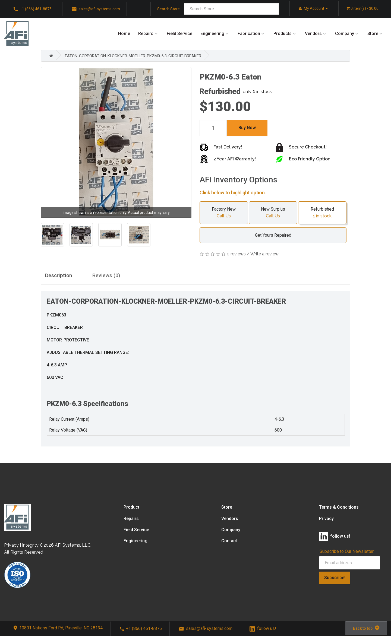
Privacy (326, 519)
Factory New (223, 213)
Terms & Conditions (339, 508)
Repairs (145, 33)
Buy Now (247, 127)
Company (344, 33)
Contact (229, 541)
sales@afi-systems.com (96, 9)
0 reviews (236, 253)
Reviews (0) (117, 275)
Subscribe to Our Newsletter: (347, 552)
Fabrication (249, 33)
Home (124, 33)
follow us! (263, 629)
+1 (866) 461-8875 (33, 9)
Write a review (264, 253)
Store (372, 33)
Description (60, 275)
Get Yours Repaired (270, 235)
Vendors (313, 33)
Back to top (366, 629)
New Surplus (273, 213)
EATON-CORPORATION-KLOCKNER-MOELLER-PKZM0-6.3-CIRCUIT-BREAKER (139, 55)
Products (282, 33)
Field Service (179, 33)
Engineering (212, 33)
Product (131, 508)
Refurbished (322, 213)
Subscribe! (334, 578)
